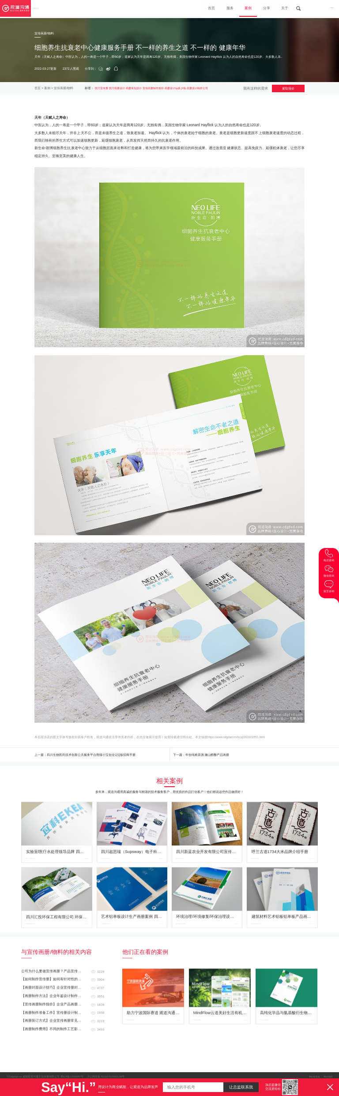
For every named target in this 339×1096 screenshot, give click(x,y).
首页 (199, 9)
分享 (260, 9)
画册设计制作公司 (214, 89)
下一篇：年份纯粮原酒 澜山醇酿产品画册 (201, 774)
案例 (240, 9)
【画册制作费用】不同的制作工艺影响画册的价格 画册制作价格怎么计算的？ (62, 1052)
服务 (220, 9)
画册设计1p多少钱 (188, 89)
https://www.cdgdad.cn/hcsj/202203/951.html (238, 738)
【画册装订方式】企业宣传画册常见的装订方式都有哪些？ (62, 1043)
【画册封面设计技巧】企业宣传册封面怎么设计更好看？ (62, 1007)
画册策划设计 (140, 89)
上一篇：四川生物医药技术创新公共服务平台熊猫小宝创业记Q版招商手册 (85, 774)
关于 (280, 9)
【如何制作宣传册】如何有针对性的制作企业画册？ (61, 998)
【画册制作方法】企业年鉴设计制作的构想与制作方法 (62, 1016)
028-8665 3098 (319, 9)
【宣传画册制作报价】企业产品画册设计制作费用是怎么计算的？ (62, 1025)
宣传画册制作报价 (162, 89)
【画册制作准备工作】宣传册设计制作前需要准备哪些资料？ (62, 1034)
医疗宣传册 (102, 89)
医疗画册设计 (120, 89)
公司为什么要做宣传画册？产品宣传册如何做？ (58, 989)
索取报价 (286, 89)
